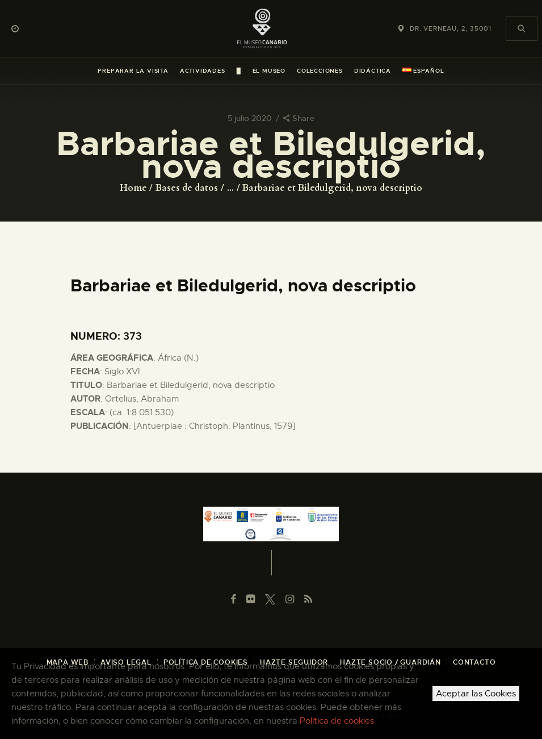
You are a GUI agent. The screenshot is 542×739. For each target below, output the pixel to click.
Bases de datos (187, 188)
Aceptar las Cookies (476, 693)
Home (133, 188)
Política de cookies (337, 721)
